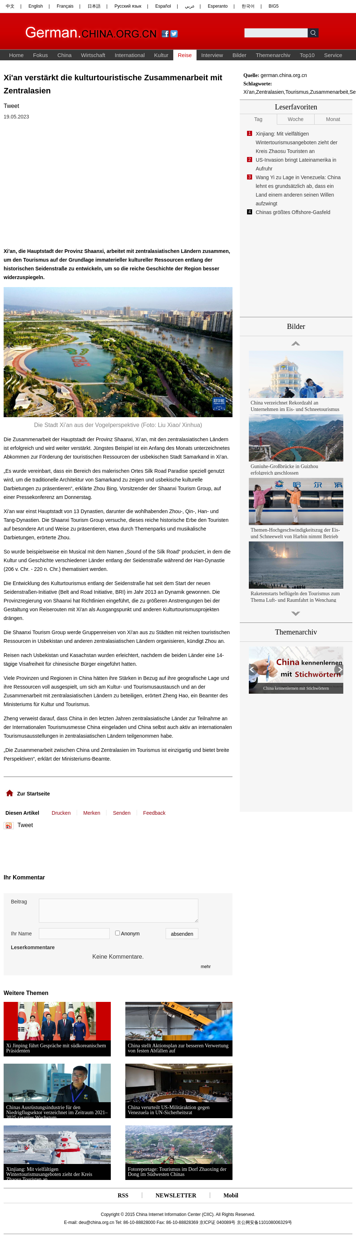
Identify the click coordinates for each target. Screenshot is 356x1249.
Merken (91, 813)
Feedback (154, 813)
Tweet (11, 106)
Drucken (61, 813)
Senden (121, 813)
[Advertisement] (75, 849)
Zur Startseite (33, 794)
